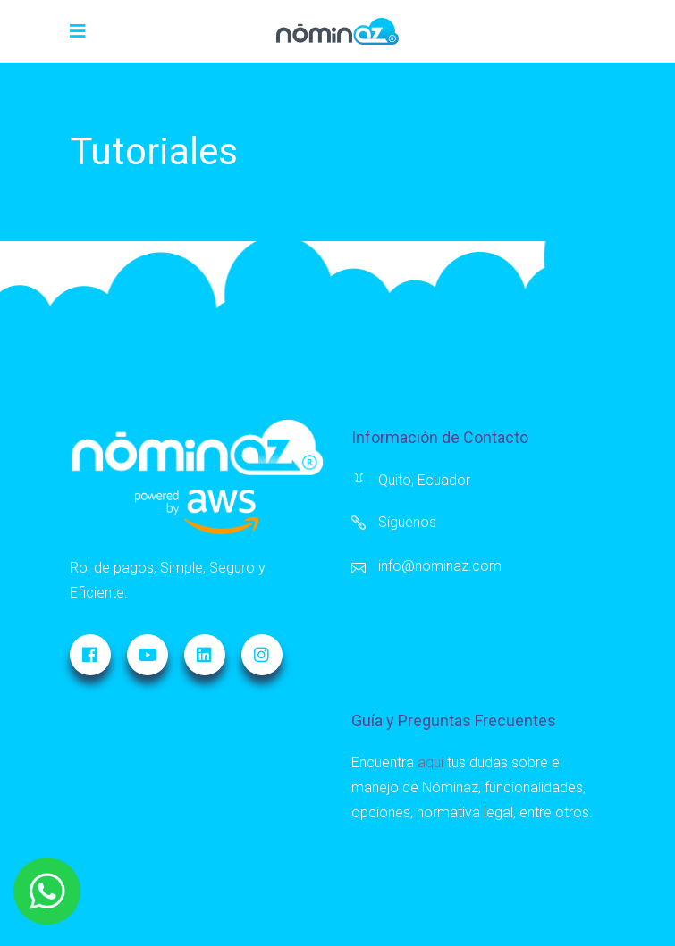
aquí (430, 762)
